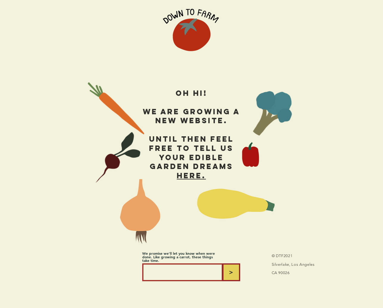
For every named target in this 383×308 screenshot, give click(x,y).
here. (191, 175)
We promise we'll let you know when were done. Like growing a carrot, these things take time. (178, 256)
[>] (231, 272)
